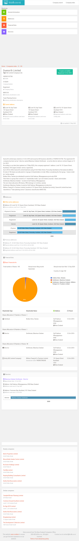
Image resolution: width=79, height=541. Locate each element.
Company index (70, 3)
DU (21, 66)
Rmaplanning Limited (9, 517)
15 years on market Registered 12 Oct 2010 (64, 72)
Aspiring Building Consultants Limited (14, 475)
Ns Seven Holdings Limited (11, 465)
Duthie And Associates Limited (12, 481)
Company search (58, 3)
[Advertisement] (39, 51)
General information (14, 12)
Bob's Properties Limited (10, 454)
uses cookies (15, 534)
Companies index (12, 66)
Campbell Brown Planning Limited (13, 495)
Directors (10, 32)
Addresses (11, 19)
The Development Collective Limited (13, 522)
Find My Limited (7, 470)
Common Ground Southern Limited (13, 501)
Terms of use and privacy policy (39, 539)
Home (3, 66)
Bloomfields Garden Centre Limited (13, 459)
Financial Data (12, 25)
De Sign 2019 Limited (9, 506)
